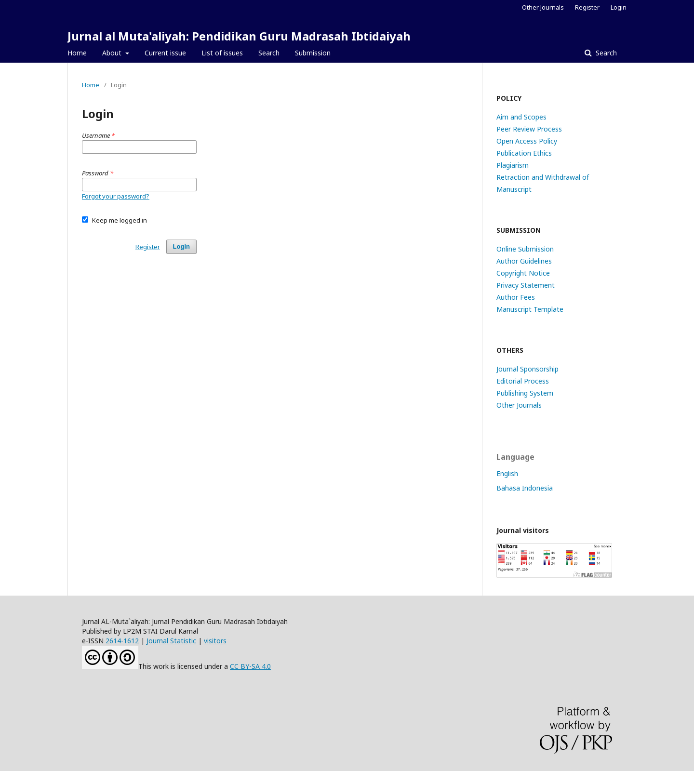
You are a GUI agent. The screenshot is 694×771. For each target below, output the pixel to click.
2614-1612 (122, 640)
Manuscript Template (529, 309)
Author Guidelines (524, 261)
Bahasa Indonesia (524, 487)
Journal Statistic (171, 640)
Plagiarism (512, 165)
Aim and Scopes (521, 116)
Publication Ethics (524, 153)
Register (587, 7)
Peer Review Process (529, 128)
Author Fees (515, 297)
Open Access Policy (526, 141)
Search (269, 52)
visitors (215, 640)
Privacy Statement (525, 285)
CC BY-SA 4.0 (250, 666)
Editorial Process (522, 381)
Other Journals (543, 7)
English (507, 473)
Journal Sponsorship (527, 368)
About (112, 52)
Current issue (165, 52)
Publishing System (524, 393)
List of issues (222, 52)
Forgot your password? (115, 196)
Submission (313, 52)
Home (77, 52)
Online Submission (525, 248)
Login (619, 7)
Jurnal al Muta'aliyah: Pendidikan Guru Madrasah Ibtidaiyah (239, 36)
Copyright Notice (523, 273)
